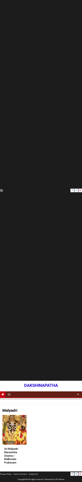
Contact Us (33, 474)
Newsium (49, 479)
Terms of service (20, 474)
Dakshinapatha (41, 385)
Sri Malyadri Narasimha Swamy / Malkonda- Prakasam (11, 455)
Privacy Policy (6, 474)
